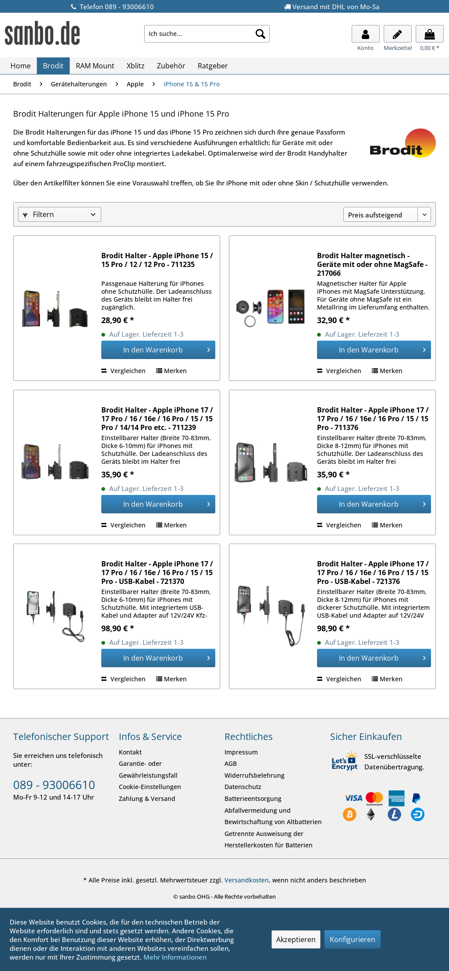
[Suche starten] (260, 34)
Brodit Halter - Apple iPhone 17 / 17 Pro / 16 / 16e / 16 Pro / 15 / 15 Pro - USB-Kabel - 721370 (157, 572)
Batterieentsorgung (253, 798)
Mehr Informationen (175, 957)
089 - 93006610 (54, 785)
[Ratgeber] (213, 65)
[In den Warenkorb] (158, 350)
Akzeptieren (296, 939)
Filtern (38, 214)
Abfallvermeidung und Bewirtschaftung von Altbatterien (273, 816)
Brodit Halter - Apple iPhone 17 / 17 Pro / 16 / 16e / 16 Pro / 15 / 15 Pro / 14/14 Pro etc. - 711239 (157, 418)
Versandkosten (246, 880)
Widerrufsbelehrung (254, 775)
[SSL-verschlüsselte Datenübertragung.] (345, 761)
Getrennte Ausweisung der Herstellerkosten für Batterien (268, 839)
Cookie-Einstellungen (150, 786)
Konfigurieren (352, 939)
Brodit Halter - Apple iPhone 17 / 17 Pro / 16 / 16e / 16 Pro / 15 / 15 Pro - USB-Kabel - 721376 (373, 572)
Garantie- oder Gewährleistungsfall (148, 769)
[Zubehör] (171, 65)
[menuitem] (207, 34)
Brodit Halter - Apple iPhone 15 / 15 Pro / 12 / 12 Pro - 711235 (157, 260)
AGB (230, 763)
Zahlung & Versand (147, 798)
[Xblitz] (136, 65)
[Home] (20, 65)
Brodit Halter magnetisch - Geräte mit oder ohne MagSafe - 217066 (372, 264)
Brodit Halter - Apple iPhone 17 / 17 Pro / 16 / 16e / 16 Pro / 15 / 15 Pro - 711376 (373, 418)
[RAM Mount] (95, 65)
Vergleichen (123, 370)
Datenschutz (242, 786)
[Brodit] (53, 65)
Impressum (241, 752)
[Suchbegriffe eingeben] (207, 34)
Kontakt (130, 752)
